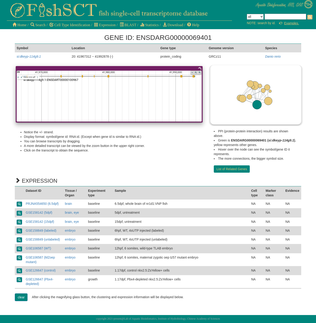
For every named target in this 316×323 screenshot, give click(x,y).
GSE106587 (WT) (38, 248)
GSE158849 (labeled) (41, 230)
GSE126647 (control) (41, 270)
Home (19, 25)
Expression (105, 25)
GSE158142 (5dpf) (39, 212)
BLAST (128, 25)
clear (21, 297)
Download (173, 25)
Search (38, 25)
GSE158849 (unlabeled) (43, 239)
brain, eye (72, 212)
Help (193, 25)
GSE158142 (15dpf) (40, 221)
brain (68, 203)
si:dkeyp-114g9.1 (29, 56)
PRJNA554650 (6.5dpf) (42, 203)
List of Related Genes (232, 169)
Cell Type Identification (70, 25)
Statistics (149, 25)
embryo (70, 230)
